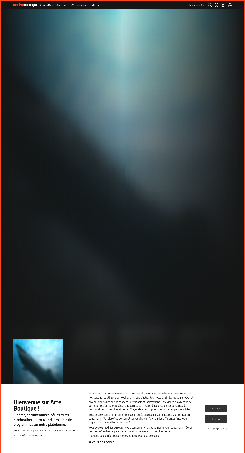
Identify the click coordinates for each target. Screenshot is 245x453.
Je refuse (216, 419)
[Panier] (230, 5)
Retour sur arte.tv (197, 5)
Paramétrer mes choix (216, 428)
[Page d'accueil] (25, 5)
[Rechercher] (210, 5)
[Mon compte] (223, 5)
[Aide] (216, 5)
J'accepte (216, 408)
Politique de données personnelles (108, 436)
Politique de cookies (149, 436)
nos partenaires (97, 397)
